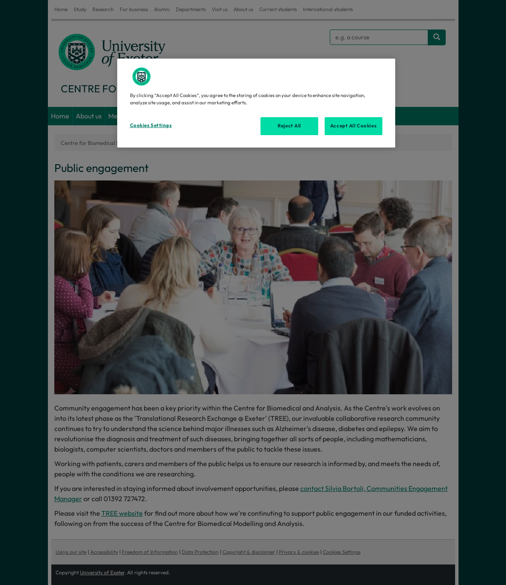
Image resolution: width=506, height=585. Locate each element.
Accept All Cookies (353, 126)
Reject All (289, 126)
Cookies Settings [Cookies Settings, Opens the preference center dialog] (151, 125)
